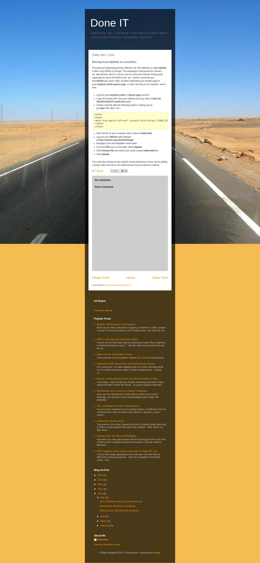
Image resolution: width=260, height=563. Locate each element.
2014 (100, 484)
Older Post (160, 278)
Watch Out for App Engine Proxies (114, 354)
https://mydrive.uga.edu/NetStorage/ (116, 140)
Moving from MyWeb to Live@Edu (117, 506)
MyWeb (162, 68)
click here (142, 357)
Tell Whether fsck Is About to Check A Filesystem (122, 391)
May (102, 497)
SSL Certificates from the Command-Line (118, 406)
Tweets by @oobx (103, 310)
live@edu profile (104, 84)
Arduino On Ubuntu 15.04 (110, 421)
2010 (100, 493)
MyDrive (114, 137)
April (103, 516)
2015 (100, 479)
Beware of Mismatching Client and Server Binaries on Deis (127, 378)
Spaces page (119, 84)
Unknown (103, 539)
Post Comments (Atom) (119, 285)
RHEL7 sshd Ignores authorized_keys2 (117, 339)
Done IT (109, 23)
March (104, 521)
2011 (100, 488)
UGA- (122, 143)
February (105, 525)
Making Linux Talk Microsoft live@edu (116, 436)
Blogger (156, 552)
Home (130, 278)
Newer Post (100, 278)
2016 (100, 475)
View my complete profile (107, 544)
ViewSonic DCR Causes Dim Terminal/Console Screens (126, 363)
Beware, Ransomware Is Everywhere (116, 324)
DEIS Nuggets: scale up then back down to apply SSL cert (127, 451)
